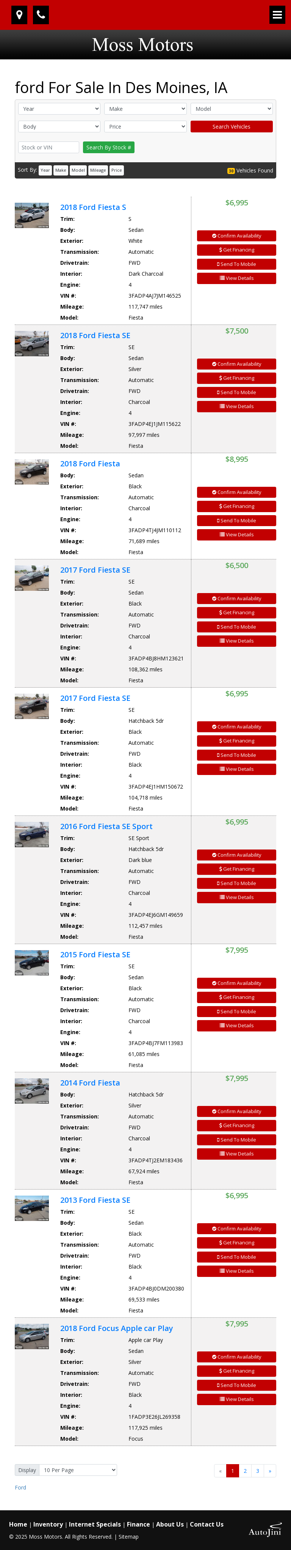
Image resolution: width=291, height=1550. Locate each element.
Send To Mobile (236, 264)
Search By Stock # (108, 147)
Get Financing (236, 249)
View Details (237, 278)
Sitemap (129, 1536)
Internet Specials (95, 1524)
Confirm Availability (236, 235)
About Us (170, 1524)
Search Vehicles (231, 126)
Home (18, 1524)
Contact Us (207, 1524)
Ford (20, 1487)
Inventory (48, 1524)
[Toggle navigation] (277, 15)
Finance (138, 1524)
